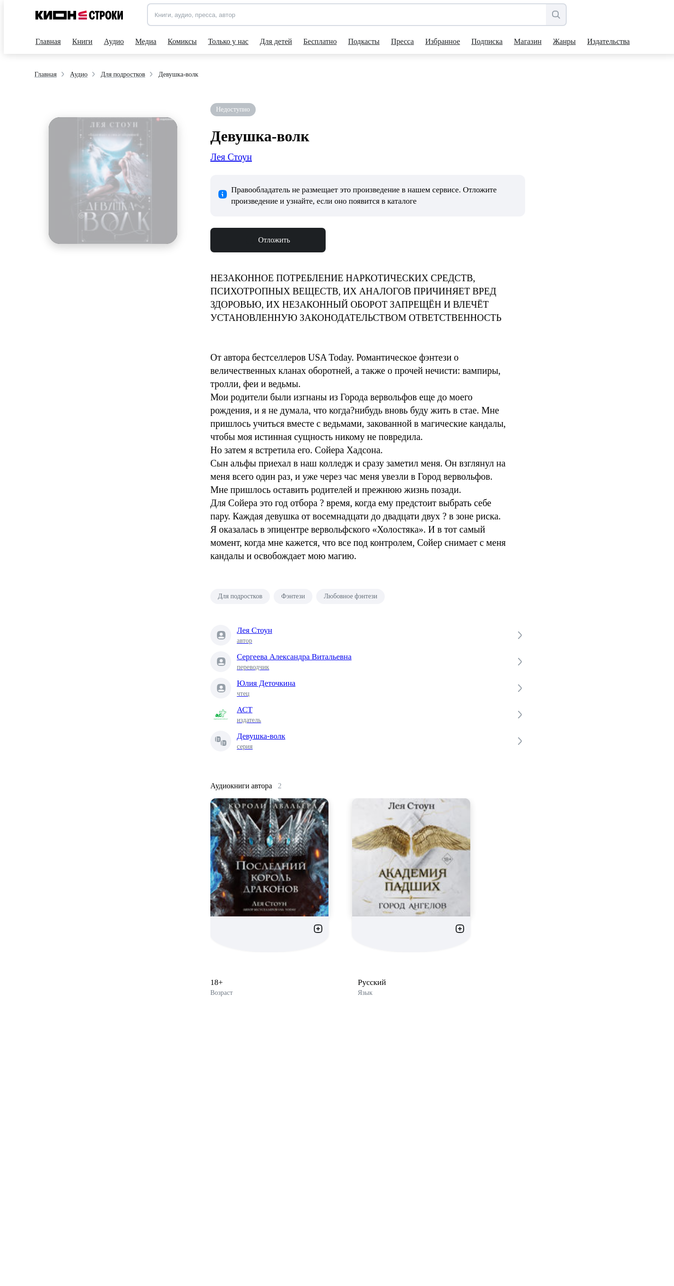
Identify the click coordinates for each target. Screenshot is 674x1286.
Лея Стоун (231, 157)
